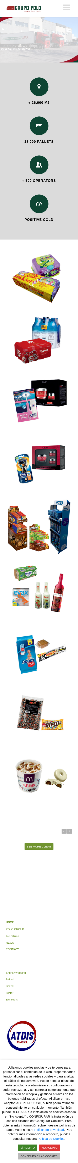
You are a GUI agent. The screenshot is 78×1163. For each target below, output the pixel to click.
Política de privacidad (49, 1129)
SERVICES (13, 935)
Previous (64, 831)
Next (69, 831)
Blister (9, 992)
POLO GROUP (15, 929)
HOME (10, 922)
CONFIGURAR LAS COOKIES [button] (38, 1156)
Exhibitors (12, 999)
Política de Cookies (51, 1138)
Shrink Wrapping (16, 972)
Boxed (10, 986)
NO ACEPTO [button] (50, 1147)
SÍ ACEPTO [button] (27, 1147)
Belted (10, 979)
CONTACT (12, 949)
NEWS (10, 942)
